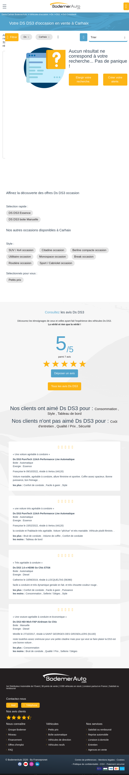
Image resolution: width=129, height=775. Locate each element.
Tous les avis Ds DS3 (64, 383)
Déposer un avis (64, 370)
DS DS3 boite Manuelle (23, 216)
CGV (102, 761)
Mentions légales (106, 757)
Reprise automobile (98, 731)
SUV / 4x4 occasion (21, 247)
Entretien (93, 741)
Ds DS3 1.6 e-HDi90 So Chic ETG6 (31, 564)
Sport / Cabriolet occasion (56, 260)
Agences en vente (97, 747)
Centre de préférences (85, 757)
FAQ (10, 747)
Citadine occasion (53, 247)
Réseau (12, 731)
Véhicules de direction (59, 736)
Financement (15, 736)
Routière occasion (20, 260)
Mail (12, 702)
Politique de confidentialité (85, 761)
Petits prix (15, 277)
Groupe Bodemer (17, 726)
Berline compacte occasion (89, 247)
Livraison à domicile (98, 736)
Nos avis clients (16, 708)
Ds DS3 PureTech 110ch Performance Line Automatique (43, 456)
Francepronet (40, 756)
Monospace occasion (52, 253)
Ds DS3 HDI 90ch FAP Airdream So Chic (35, 619)
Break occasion (84, 253)
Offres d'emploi (16, 741)
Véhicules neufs (56, 741)
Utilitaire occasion (20, 253)
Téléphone (30, 702)
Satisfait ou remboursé (100, 726)
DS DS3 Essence (19, 210)
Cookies (120, 757)
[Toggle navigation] (3, 6)
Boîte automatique (57, 731)
